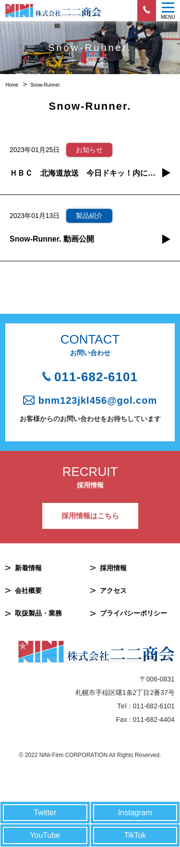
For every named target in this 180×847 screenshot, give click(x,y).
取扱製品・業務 (38, 613)
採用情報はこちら (90, 516)
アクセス (113, 590)
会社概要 (28, 590)
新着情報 (28, 568)
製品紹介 (89, 215)
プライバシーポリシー (133, 613)
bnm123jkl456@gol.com (97, 400)
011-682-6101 (96, 377)
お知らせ (89, 150)
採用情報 (113, 568)
